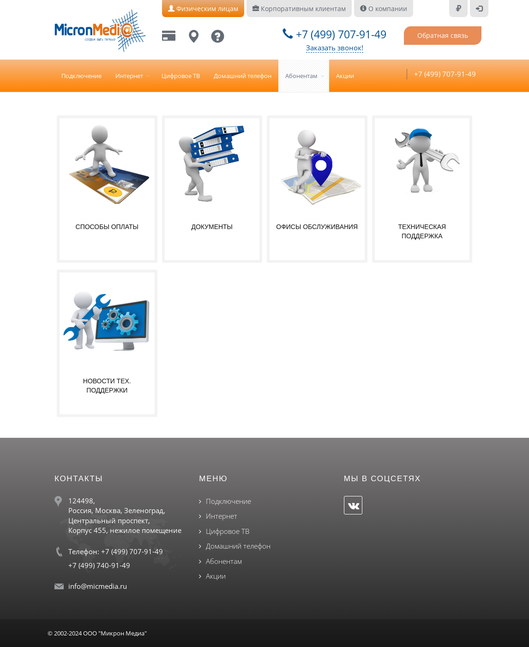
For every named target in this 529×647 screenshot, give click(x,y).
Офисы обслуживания (317, 226)
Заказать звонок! (334, 47)
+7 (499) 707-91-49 (334, 34)
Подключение (81, 76)
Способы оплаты (106, 226)
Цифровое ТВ (181, 76)
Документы (212, 226)
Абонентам (301, 76)
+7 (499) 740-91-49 (99, 565)
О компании (383, 8)
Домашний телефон (242, 76)
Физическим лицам (203, 8)
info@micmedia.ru (97, 586)
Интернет (129, 76)
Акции (345, 76)
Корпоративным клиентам (299, 8)
